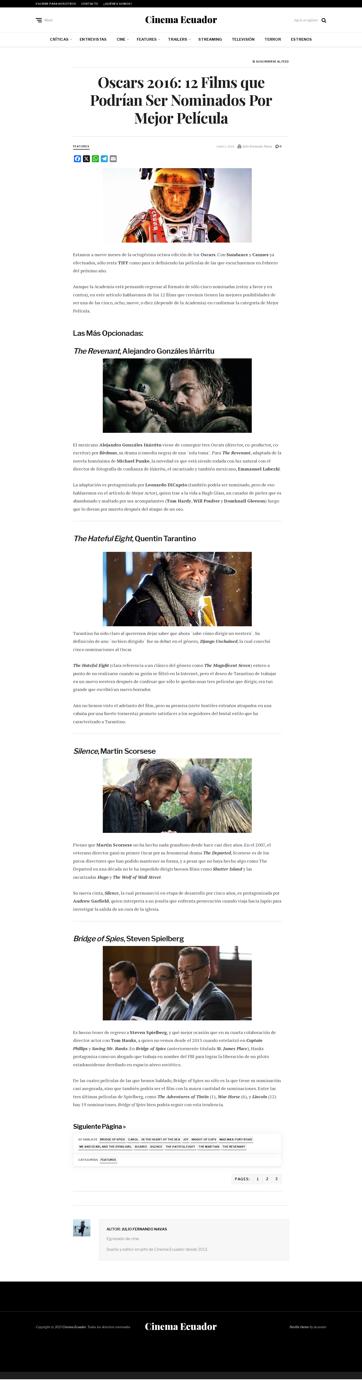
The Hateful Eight (182, 1147)
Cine (121, 40)
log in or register (306, 20)
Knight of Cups (206, 1140)
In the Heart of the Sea (162, 1140)
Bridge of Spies (113, 1140)
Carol (134, 1140)
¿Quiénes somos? (117, 3)
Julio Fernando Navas (145, 1230)
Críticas (59, 40)
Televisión (243, 40)
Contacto (89, 3)
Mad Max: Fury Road (238, 1140)
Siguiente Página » (100, 1127)
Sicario (141, 1147)
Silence (157, 1147)
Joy (187, 1140)
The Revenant (237, 1147)
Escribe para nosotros (56, 3)
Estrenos (301, 40)
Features (147, 40)
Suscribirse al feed (271, 62)
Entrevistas (93, 40)
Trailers (177, 40)
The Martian (211, 1147)
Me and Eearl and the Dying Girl (105, 1147)
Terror (272, 40)
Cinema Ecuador (181, 20)
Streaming (210, 40)
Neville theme (299, 1328)
